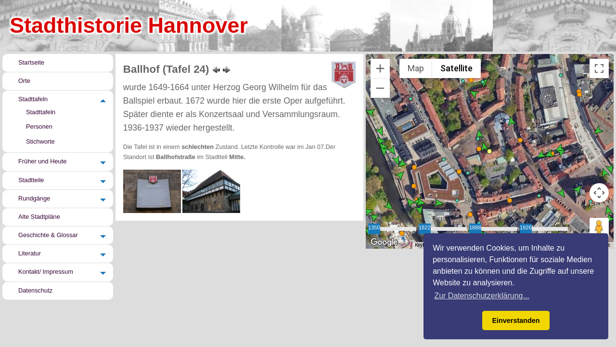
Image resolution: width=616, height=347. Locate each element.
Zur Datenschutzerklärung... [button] (481, 296)
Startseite (31, 62)
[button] (483, 82)
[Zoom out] (380, 88)
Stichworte (40, 141)
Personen (39, 126)
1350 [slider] (374, 227)
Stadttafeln (33, 99)
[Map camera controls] (599, 192)
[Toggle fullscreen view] (599, 68)
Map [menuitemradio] (416, 68)
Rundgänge (34, 198)
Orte (24, 80)
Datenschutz (35, 290)
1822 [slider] (425, 227)
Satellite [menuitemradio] (456, 68)
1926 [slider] (526, 227)
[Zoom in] (380, 68)
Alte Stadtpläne (39, 216)
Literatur (29, 253)
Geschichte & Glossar (48, 235)
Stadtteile (31, 180)
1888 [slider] (475, 227)
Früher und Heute (42, 161)
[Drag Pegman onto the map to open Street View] (599, 227)
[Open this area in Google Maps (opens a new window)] (384, 242)
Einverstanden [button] (515, 320)
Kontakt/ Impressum (45, 272)
